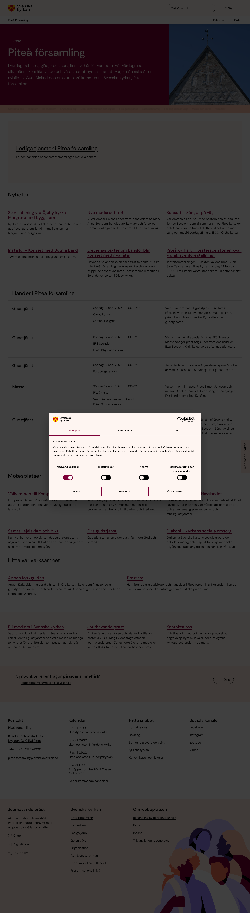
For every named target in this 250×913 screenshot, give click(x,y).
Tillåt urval (125, 491)
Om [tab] (176, 430)
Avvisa (76, 491)
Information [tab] (125, 430)
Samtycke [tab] (74, 430)
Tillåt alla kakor (173, 491)
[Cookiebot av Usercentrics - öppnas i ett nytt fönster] (182, 419)
